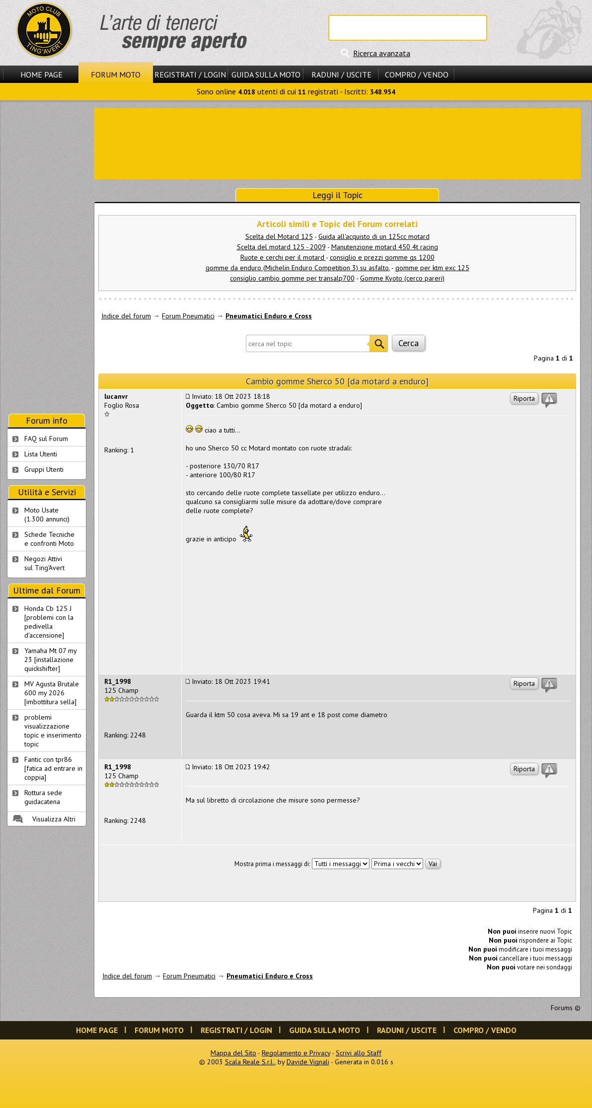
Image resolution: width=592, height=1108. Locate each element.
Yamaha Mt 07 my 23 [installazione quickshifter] (50, 659)
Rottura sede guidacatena (43, 797)
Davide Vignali (308, 1061)
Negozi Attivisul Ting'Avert (44, 563)
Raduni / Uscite (341, 74)
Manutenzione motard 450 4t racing (384, 246)
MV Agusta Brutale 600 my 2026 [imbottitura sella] (51, 692)
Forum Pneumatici (188, 315)
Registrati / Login (190, 74)
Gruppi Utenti (44, 469)
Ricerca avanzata (381, 53)
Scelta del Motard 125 (279, 236)
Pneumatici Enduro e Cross (268, 315)
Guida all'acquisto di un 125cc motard (374, 236)
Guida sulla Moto (265, 74)
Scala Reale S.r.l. (250, 1061)
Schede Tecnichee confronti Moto (49, 539)
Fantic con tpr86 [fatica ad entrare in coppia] (53, 768)
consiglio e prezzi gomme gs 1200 (382, 257)
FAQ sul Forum (46, 438)
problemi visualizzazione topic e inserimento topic (52, 730)
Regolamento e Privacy (296, 1052)
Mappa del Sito (233, 1052)
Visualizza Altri (53, 818)
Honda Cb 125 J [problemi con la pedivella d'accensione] (49, 622)
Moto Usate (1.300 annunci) (47, 514)
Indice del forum (126, 315)
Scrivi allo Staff (358, 1052)
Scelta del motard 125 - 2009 (281, 246)
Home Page (41, 74)
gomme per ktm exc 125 (432, 267)
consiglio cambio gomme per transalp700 (292, 278)
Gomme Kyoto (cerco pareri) (402, 278)
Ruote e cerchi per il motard (283, 257)
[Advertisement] (337, 143)
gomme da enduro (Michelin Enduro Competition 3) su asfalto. (298, 267)
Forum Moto (116, 74)
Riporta (524, 398)
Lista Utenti (40, 453)
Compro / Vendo (416, 74)
